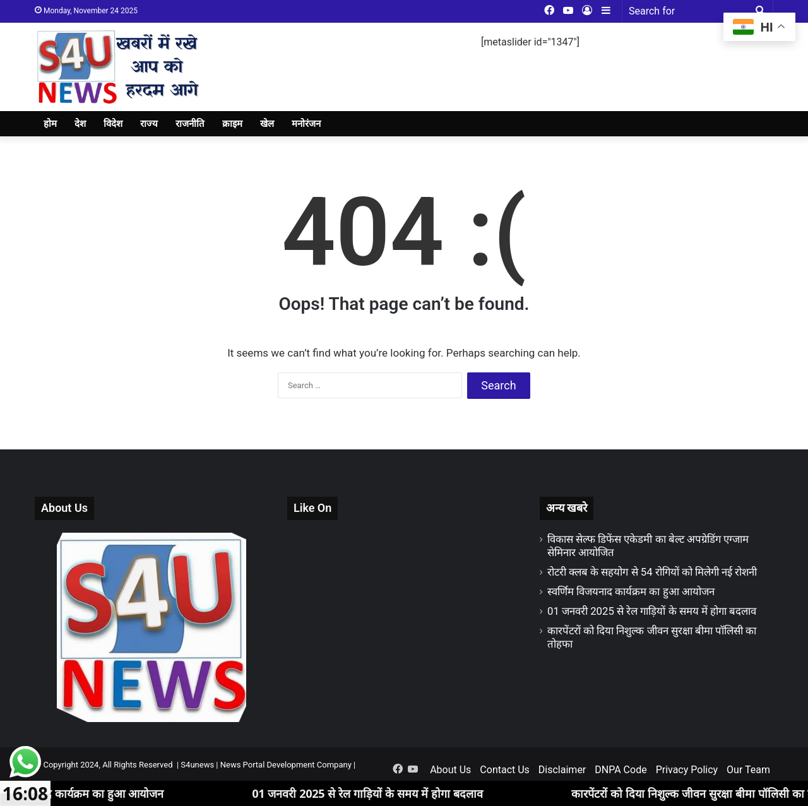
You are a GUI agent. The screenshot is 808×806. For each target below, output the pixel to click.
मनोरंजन (306, 123)
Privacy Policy (687, 770)
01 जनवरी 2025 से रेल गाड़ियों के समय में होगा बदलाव (651, 611)
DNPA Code (620, 770)
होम (50, 123)
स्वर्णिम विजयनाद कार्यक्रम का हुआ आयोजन (631, 591)
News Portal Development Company (286, 764)
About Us (450, 770)
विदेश (113, 123)
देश (80, 123)
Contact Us (505, 770)
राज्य (149, 123)
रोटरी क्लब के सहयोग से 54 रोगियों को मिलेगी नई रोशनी (652, 572)
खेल (267, 123)
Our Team (748, 770)
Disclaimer (562, 770)
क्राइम (232, 123)
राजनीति (190, 123)
